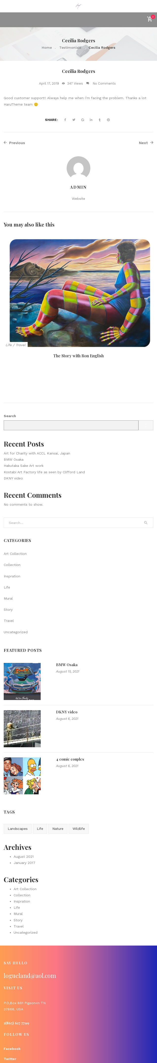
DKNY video (13, 443)
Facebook (12, 1014)
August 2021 (24, 821)
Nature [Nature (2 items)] (57, 793)
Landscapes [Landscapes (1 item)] (18, 793)
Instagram (12, 1034)
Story (8, 575)
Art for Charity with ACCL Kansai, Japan (37, 418)
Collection (12, 530)
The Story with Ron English (78, 355)
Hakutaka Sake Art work (23, 431)
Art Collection (15, 519)
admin (78, 187)
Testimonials (70, 47)
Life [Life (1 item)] (40, 793)
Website (78, 199)
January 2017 (24, 828)
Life (9, 345)
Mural (8, 563)
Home (47, 47)
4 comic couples (70, 724)
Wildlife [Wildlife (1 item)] (79, 793)
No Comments (104, 83)
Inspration (12, 541)
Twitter (10, 1024)
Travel (21, 345)
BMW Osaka (13, 425)
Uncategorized (16, 597)
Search (10, 381)
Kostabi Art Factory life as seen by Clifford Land (44, 437)
